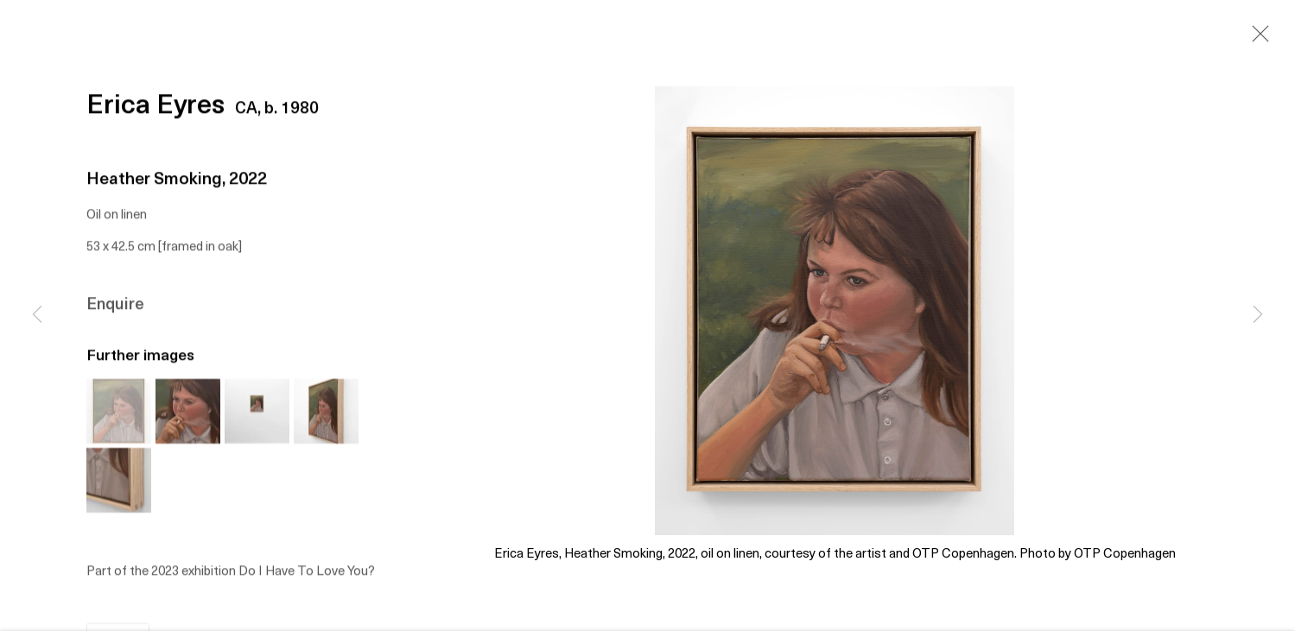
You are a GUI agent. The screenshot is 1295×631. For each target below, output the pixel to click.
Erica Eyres (155, 108)
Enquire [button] (115, 306)
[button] (118, 413)
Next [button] (1258, 316)
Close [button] (1256, 39)
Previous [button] (37, 316)
